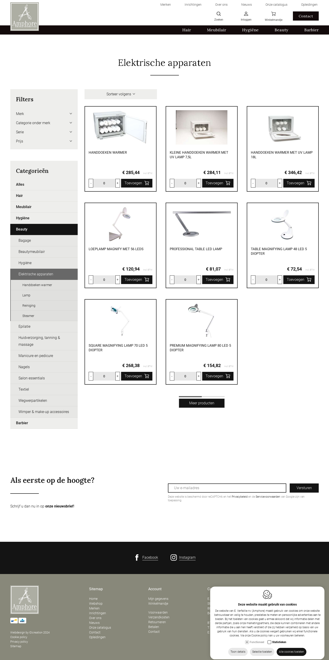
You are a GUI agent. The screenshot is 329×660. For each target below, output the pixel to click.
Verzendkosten (159, 617)
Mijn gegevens (158, 599)
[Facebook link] (146, 557)
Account (155, 589)
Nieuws (94, 623)
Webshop (96, 603)
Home (93, 599)
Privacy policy (19, 641)
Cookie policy (18, 637)
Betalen (153, 627)
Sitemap (15, 646)
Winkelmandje (158, 603)
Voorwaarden (158, 612)
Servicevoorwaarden (268, 496)
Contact (95, 632)
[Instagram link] (183, 557)
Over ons (95, 618)
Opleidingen (97, 637)
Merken (94, 608)
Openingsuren (277, 589)
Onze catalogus (100, 627)
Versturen (304, 488)
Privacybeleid (240, 496)
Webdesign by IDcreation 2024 (30, 632)
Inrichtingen (97, 613)
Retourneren (157, 622)
